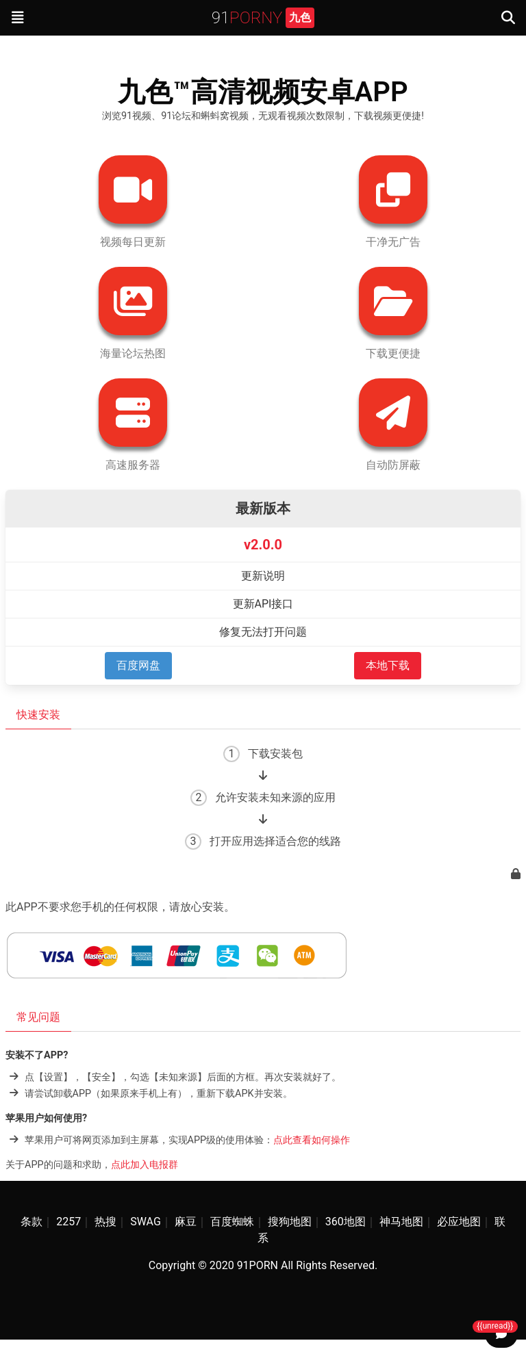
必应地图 (459, 1221)
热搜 (105, 1221)
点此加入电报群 (144, 1165)
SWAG (145, 1221)
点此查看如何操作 (311, 1139)
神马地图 (401, 1221)
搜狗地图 (290, 1221)
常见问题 (38, 1017)
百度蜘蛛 (232, 1221)
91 (263, 17)
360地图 (345, 1221)
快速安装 (38, 714)
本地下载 (388, 665)
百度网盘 (138, 665)
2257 (68, 1221)
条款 (31, 1221)
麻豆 (186, 1221)
